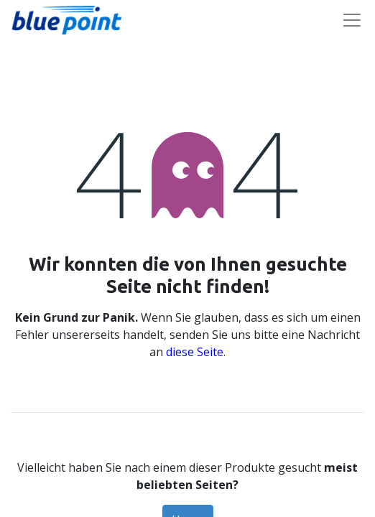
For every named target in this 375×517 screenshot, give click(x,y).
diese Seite (194, 352)
